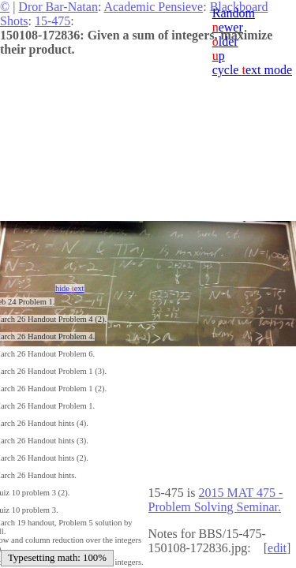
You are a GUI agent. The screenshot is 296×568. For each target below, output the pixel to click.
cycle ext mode (252, 70)
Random (233, 13)
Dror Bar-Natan (58, 6)
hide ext (69, 288)
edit (277, 548)
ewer (227, 27)
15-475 (52, 21)
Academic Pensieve (153, 6)
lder (225, 41)
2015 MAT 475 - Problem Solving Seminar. (215, 500)
